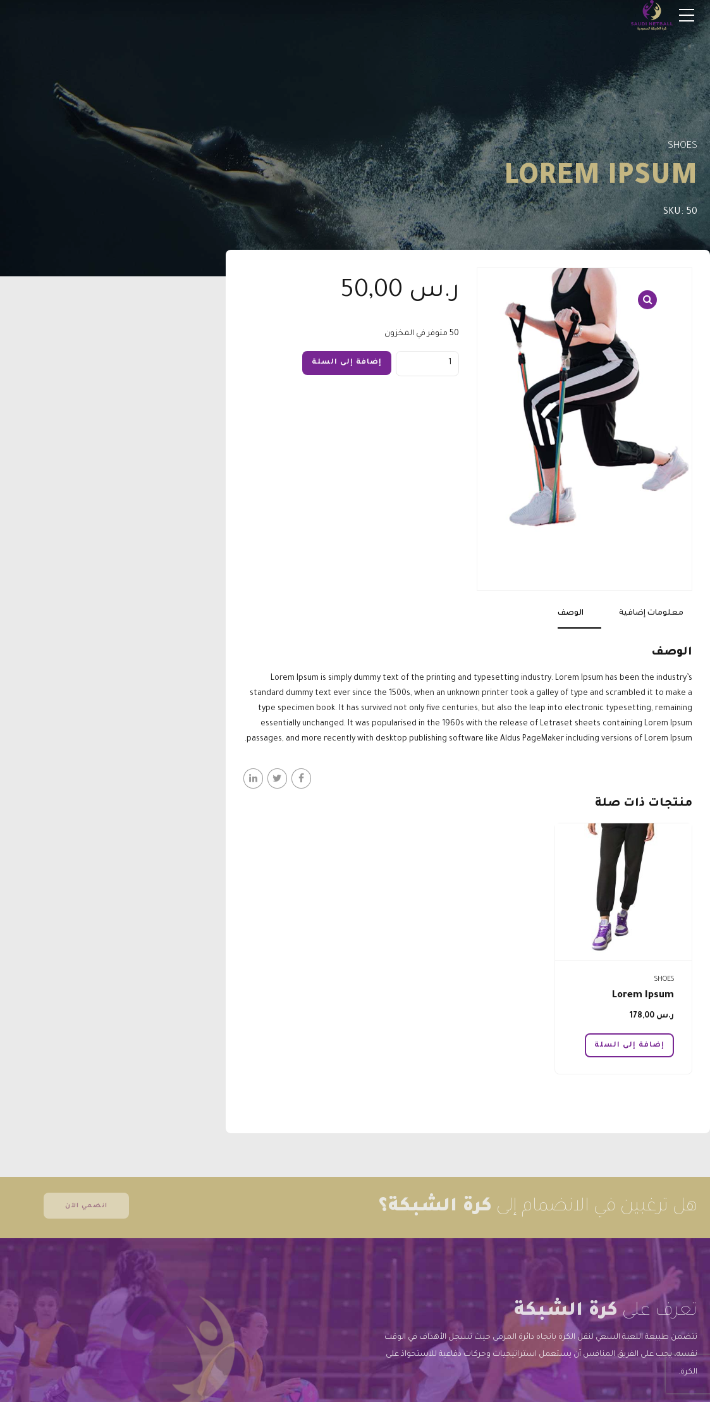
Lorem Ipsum (643, 995)
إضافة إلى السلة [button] (629, 1045)
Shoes (682, 146)
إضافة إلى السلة (347, 362)
